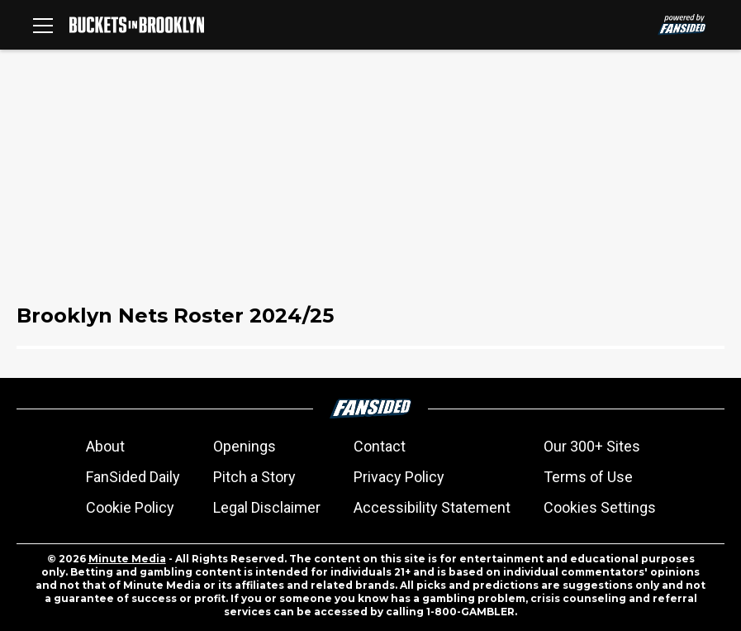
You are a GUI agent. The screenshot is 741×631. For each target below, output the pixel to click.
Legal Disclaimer (267, 507)
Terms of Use (588, 476)
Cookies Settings (600, 507)
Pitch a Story (254, 476)
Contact (380, 446)
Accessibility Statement (432, 507)
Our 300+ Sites (592, 446)
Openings (244, 446)
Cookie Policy (130, 507)
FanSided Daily (133, 476)
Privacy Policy (399, 476)
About (105, 446)
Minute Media (127, 558)
